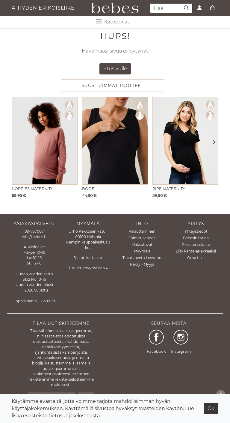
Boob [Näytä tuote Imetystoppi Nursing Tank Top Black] (88, 188)
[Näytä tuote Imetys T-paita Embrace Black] (185, 141)
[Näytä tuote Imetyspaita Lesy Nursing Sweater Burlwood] (45, 141)
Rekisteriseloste (196, 244)
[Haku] (186, 8)
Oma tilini (196, 257)
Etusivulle (115, 68)
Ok (211, 408)
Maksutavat (141, 244)
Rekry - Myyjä (142, 264)
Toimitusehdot (142, 238)
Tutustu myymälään (88, 268)
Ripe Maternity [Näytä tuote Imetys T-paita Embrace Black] (168, 188)
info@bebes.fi (34, 236)
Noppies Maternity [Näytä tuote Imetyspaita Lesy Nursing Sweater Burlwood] (32, 188)
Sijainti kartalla (88, 257)
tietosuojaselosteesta (74, 415)
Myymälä (142, 251)
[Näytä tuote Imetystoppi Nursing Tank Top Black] (115, 141)
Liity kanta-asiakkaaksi (196, 251)
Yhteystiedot (196, 231)
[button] (212, 142)
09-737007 (34, 231)
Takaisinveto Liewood (141, 257)
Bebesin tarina (196, 238)
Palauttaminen (141, 231)
